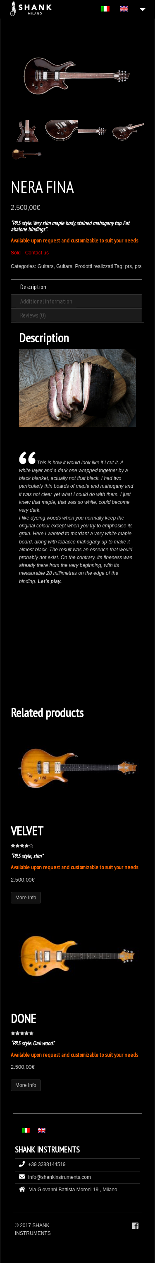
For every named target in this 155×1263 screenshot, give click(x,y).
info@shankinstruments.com (59, 1177)
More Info (25, 898)
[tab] (76, 286)
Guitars (46, 266)
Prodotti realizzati (94, 266)
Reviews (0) (32, 315)
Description (33, 287)
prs (128, 266)
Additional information (46, 301)
